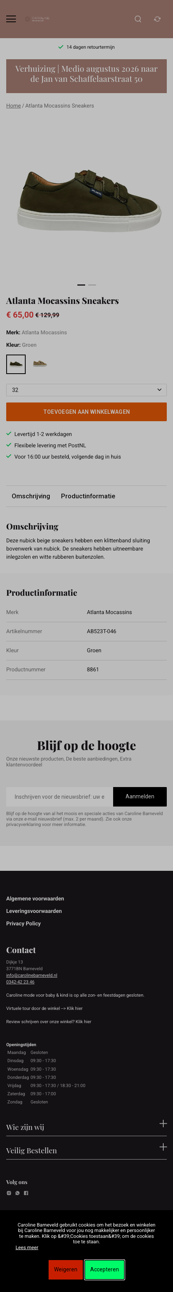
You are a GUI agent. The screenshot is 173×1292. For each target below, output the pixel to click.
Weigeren (65, 1269)
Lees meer (27, 1248)
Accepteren (104, 1269)
